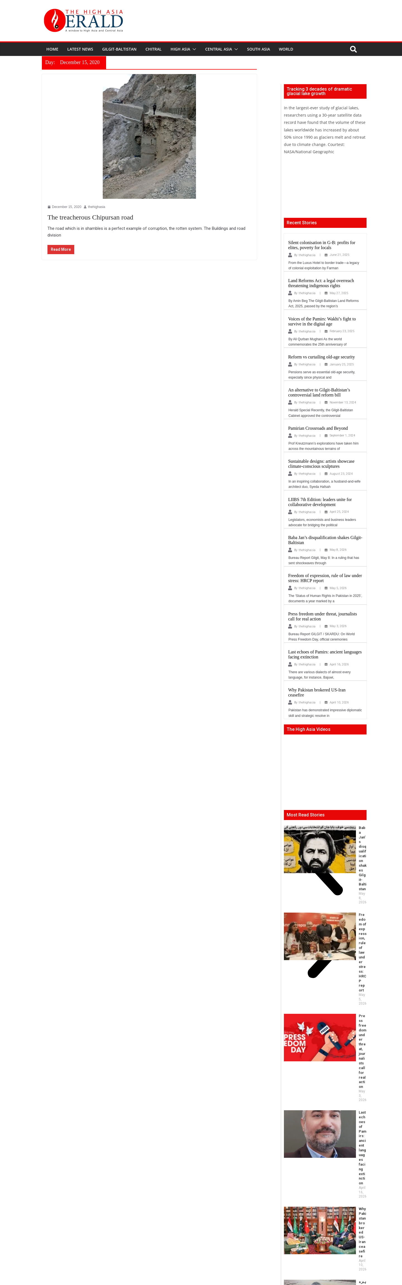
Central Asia (218, 49)
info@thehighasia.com (84, 1261)
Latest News (80, 49)
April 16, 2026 (339, 664)
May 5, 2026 (338, 588)
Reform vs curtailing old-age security (321, 357)
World (286, 49)
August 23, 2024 (341, 473)
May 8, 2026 (338, 549)
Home (52, 49)
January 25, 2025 (342, 364)
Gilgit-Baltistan (119, 49)
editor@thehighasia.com (131, 1261)
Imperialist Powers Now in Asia (311, 1059)
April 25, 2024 (339, 511)
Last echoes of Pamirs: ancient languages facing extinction (341, 911)
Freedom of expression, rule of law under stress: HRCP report (341, 858)
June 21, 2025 (339, 254)
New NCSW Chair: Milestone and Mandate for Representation (343, 1012)
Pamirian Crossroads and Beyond (318, 428)
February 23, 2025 (342, 331)
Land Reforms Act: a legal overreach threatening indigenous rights (321, 283)
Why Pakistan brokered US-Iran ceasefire (343, 935)
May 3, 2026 (338, 626)
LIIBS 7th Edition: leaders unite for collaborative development (320, 502)
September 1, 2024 (342, 435)
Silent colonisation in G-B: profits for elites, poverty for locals (321, 245)
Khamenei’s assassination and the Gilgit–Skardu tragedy (341, 1038)
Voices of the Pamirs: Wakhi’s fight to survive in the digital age (322, 321)
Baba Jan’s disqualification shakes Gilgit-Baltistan (342, 830)
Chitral (153, 49)
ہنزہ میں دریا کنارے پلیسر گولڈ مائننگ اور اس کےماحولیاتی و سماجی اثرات (343, 963)
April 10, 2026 (339, 702)
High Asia (180, 49)
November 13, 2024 (343, 402)
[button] (193, 49)
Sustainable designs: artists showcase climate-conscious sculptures (321, 464)
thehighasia (307, 255)
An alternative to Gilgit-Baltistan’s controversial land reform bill (319, 392)
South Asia (258, 49)
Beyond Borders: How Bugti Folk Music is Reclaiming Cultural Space (319, 987)
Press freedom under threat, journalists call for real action (341, 885)
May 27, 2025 (339, 293)
